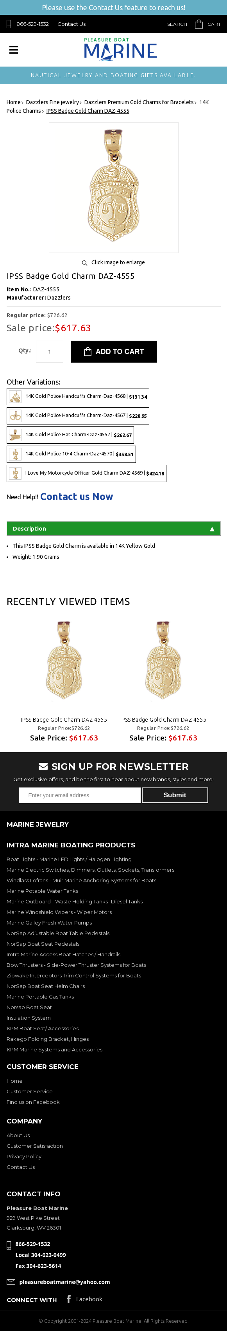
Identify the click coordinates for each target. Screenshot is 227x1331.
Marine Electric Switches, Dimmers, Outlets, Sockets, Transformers (90, 870)
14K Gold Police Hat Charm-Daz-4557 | (70, 435)
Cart (214, 24)
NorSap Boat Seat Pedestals (43, 944)
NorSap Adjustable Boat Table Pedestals (58, 933)
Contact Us (71, 24)
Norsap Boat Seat (29, 1007)
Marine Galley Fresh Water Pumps (49, 922)
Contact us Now (76, 497)
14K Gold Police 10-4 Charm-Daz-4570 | (71, 454)
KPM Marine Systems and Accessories (54, 1049)
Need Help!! (22, 497)
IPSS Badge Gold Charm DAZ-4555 (64, 720)
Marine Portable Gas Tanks (40, 996)
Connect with (32, 1300)
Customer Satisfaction (35, 1146)
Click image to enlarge (118, 262)
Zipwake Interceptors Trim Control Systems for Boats (74, 975)
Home (15, 1081)
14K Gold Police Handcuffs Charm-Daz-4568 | (78, 396)
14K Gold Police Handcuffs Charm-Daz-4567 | (78, 416)
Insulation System (29, 1018)
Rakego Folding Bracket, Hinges (48, 1039)
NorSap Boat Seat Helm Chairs (46, 986)
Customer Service (30, 1091)
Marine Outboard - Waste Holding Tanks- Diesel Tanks (75, 901)
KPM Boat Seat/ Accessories (43, 1028)
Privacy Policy (24, 1156)
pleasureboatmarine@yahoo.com (65, 1282)
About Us (18, 1135)
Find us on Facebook (33, 1102)
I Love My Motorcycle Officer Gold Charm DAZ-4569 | (86, 473)
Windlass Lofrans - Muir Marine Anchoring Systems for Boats (81, 880)
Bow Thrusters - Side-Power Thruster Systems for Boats (76, 965)
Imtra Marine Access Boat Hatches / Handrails (63, 954)
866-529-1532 (32, 24)
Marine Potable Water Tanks (42, 891)
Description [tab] (113, 528)
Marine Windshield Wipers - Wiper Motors (59, 912)
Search (177, 24)
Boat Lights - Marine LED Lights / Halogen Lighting (69, 859)
